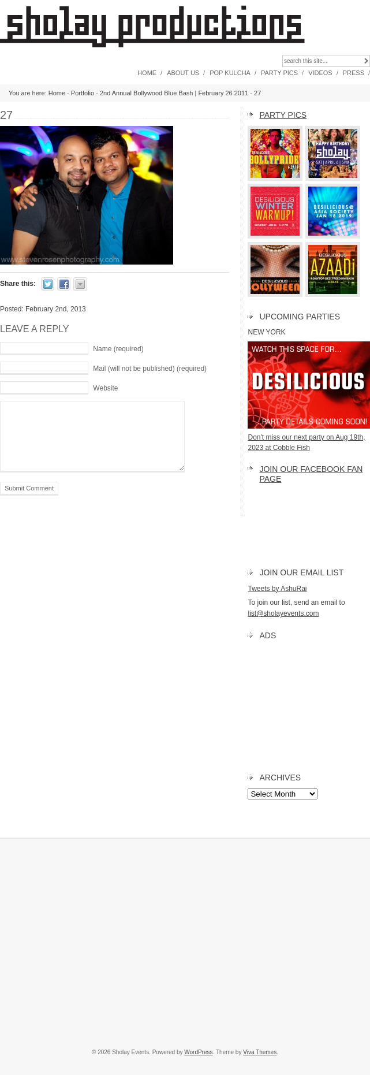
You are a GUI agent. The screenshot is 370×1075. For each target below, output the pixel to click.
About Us (183, 72)
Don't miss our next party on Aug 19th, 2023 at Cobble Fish (309, 437)
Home (146, 72)
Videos (320, 72)
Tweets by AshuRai (277, 589)
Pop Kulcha (230, 72)
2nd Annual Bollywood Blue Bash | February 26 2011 (174, 93)
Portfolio (82, 93)
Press (353, 72)
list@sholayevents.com (283, 613)
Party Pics (279, 72)
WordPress (198, 1052)
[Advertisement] (185, 943)
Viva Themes (259, 1052)
